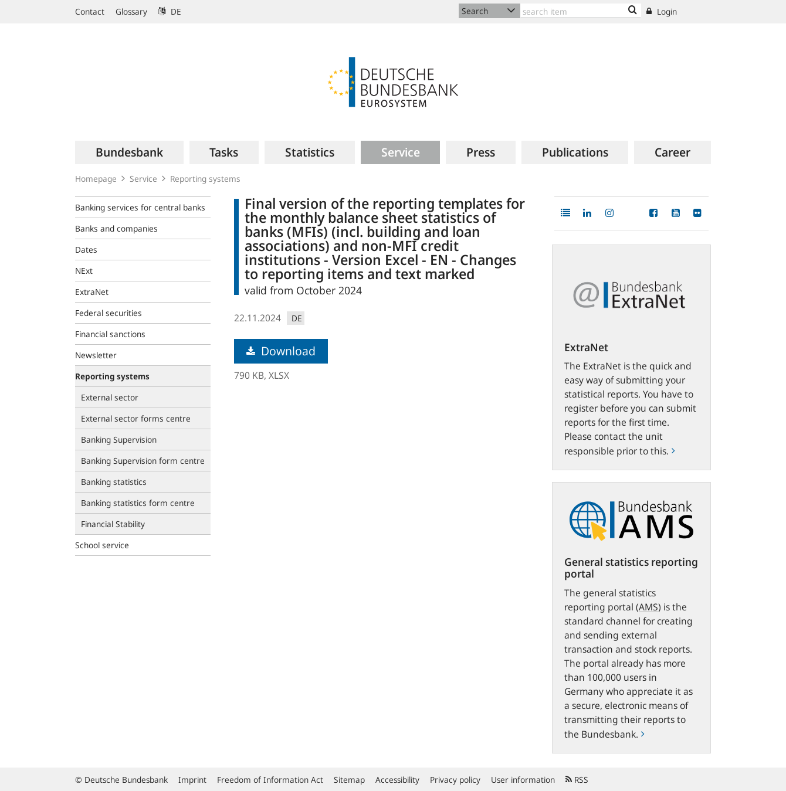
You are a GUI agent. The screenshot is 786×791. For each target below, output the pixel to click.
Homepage (96, 178)
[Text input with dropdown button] (580, 11)
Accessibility (397, 779)
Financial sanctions (110, 334)
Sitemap (349, 779)
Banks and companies (116, 228)
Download (281, 351)
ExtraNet (92, 291)
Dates (86, 249)
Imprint (192, 779)
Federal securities (108, 312)
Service (143, 178)
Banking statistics (114, 481)
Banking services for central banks (140, 207)
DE (169, 11)
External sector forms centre (136, 418)
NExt (84, 270)
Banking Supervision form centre (143, 460)
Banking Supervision (119, 439)
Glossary (131, 11)
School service (102, 545)
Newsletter (96, 355)
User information (523, 779)
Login (661, 11)
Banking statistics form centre (138, 502)
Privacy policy (455, 779)
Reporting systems (205, 178)
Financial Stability (113, 523)
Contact (89, 11)
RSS (576, 779)
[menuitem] (129, 152)
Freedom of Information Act (270, 779)
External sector (109, 397)
